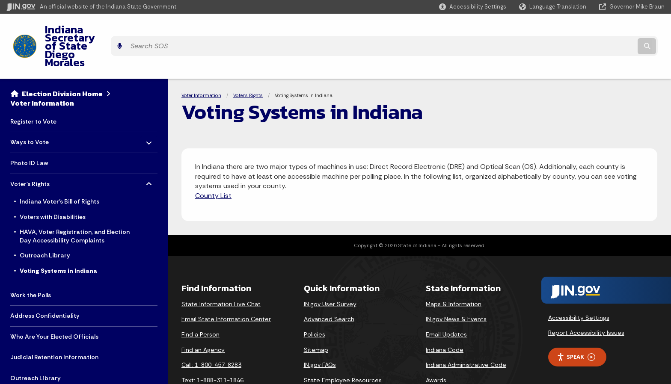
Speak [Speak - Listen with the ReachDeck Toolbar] (576, 326)
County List (213, 164)
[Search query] (584, 30)
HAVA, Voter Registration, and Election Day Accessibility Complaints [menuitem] (75, 205)
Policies (314, 303)
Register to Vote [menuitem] (33, 90)
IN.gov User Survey (330, 273)
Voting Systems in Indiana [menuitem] (58, 239)
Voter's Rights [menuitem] (35, 150)
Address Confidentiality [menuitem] (45, 284)
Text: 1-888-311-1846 (212, 349)
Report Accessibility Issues (586, 302)
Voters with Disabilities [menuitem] (53, 185)
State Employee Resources (343, 349)
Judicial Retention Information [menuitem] (54, 326)
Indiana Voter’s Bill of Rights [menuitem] (59, 170)
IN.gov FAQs (320, 333)
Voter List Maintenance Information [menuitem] (62, 368)
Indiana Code (444, 318)
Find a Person (200, 303)
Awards (436, 349)
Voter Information (42, 72)
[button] (472, 7)
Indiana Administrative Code (466, 333)
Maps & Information (453, 273)
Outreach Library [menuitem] (45, 224)
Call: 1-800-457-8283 (211, 333)
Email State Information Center (226, 288)
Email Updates (446, 303)
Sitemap (316, 318)
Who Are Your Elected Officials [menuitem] (54, 305)
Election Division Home (62, 62)
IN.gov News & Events (456, 288)
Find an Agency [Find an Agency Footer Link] (203, 318)
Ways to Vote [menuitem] (35, 109)
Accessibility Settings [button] (578, 286)
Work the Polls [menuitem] (30, 264)
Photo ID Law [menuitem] (29, 132)
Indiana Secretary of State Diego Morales (140, 30)
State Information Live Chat (221, 273)
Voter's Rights (248, 64)
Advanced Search (329, 288)
